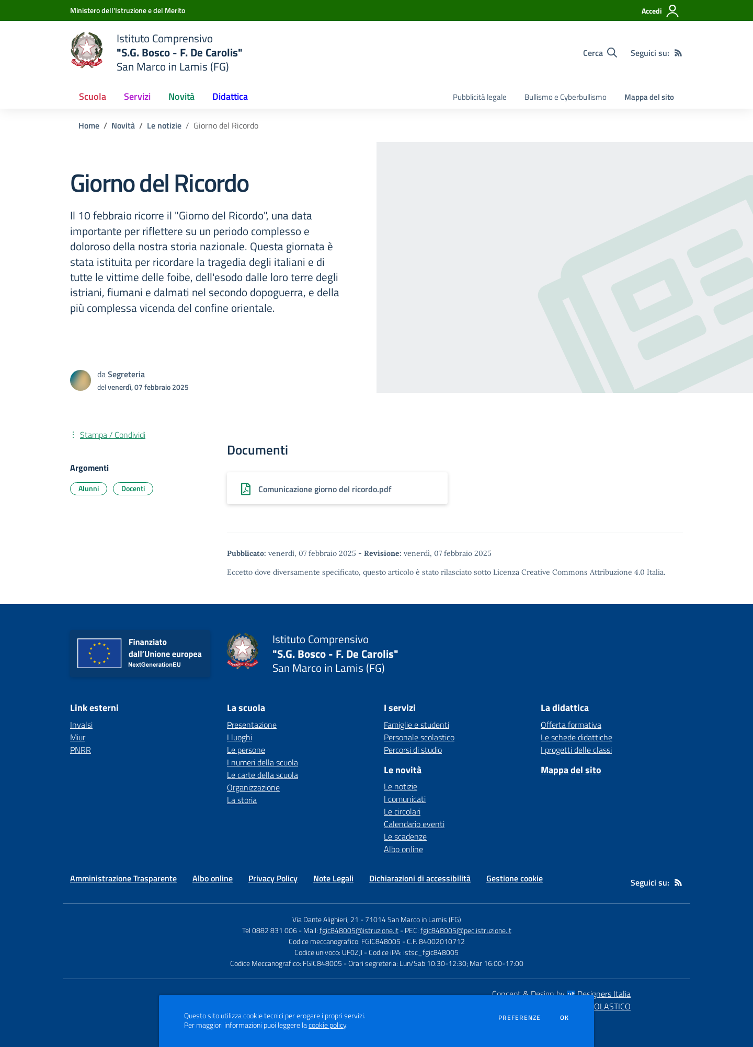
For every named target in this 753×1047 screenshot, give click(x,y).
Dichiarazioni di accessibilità (420, 878)
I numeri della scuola (262, 762)
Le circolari (402, 811)
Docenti (133, 488)
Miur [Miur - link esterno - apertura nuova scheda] (77, 737)
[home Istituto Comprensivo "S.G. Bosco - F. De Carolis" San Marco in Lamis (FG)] (156, 52)
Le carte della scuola (262, 775)
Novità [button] (181, 96)
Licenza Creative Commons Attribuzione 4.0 (569, 572)
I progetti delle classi (576, 749)
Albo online (403, 849)
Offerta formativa (571, 724)
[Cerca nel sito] (600, 53)
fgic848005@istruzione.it (359, 930)
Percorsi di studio (413, 749)
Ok (564, 1018)
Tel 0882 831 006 (269, 930)
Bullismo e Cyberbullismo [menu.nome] (565, 97)
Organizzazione (253, 787)
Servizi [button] (137, 96)
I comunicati (405, 799)
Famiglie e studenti (416, 724)
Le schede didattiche (576, 737)
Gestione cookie (514, 878)
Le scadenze (405, 836)
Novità (123, 125)
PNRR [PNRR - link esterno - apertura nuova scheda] (80, 749)
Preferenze (519, 1018)
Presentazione (252, 724)
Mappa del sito (649, 97)
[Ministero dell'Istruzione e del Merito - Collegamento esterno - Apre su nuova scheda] (127, 10)
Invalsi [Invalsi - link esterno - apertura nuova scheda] (81, 724)
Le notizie (164, 125)
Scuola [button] (92, 96)
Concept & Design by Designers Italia (561, 993)
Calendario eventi (414, 824)
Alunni (88, 488)
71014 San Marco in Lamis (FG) (413, 919)
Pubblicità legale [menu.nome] (480, 97)
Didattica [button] (230, 96)
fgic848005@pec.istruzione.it (465, 930)
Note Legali (333, 878)
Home (88, 125)
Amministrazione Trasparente (123, 878)
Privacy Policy (273, 878)
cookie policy (327, 1025)
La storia (242, 800)
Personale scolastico (419, 737)
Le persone (246, 749)
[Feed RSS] (678, 52)
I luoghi (239, 737)
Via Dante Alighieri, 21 (325, 919)
